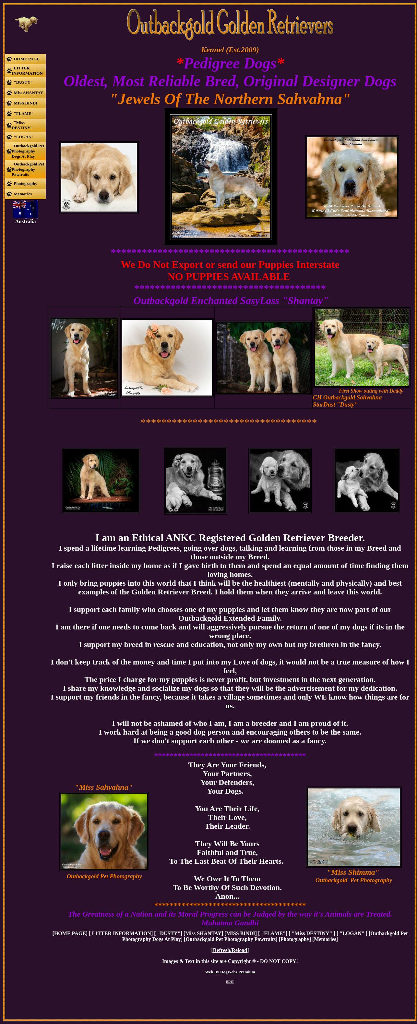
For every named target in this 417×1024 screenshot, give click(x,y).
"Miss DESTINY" (312, 933)
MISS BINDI (240, 933)
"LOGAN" (351, 933)
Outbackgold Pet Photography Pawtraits (230, 939)
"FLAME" (273, 933)
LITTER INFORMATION (120, 933)
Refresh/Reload (230, 950)
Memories (325, 939)
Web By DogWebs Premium (230, 971)
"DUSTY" (168, 933)
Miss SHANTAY (203, 933)
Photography (294, 939)
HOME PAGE (70, 933)
